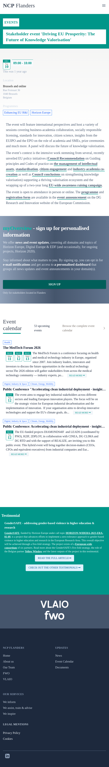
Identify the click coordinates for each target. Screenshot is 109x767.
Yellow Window (33, 551)
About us (8, 661)
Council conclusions (46, 174)
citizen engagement (53, 169)
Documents (62, 667)
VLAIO (7, 679)
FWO (6, 673)
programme (89, 192)
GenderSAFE (11, 533)
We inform (9, 702)
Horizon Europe (41, 112)
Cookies (8, 738)
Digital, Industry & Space (15, 384)
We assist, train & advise (17, 707)
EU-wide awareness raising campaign (75, 185)
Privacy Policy (11, 732)
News (58, 655)
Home (6, 655)
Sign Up (54, 284)
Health (7, 342)
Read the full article (54, 558)
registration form (18, 197)
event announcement (72, 197)
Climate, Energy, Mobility (42, 384)
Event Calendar (64, 661)
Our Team (9, 667)
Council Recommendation (66, 158)
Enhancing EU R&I (16, 112)
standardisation (27, 169)
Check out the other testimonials (55, 567)
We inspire (9, 713)
